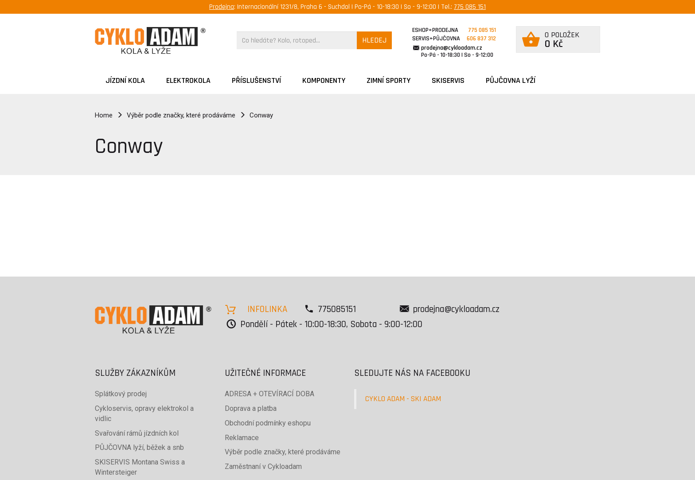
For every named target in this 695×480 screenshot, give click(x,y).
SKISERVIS (448, 80)
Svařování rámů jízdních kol (137, 433)
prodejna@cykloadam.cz (451, 48)
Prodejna (221, 7)
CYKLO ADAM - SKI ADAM (403, 399)
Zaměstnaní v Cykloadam (263, 466)
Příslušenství (256, 80)
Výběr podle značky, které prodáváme (181, 115)
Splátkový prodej (121, 394)
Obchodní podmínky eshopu (268, 423)
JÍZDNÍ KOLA (125, 80)
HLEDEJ (374, 40)
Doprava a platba (251, 408)
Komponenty (323, 80)
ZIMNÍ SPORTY (388, 80)
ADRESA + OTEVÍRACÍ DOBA (269, 394)
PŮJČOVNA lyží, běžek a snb (139, 447)
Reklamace (242, 437)
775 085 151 (470, 7)
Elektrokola (188, 80)
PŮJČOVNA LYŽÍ (510, 80)
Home (104, 115)
